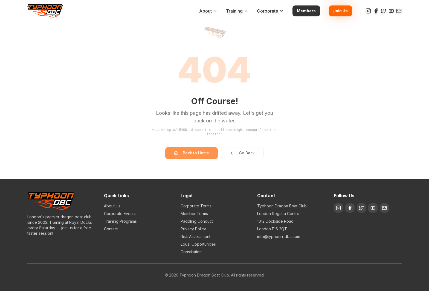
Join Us (340, 10)
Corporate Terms (196, 206)
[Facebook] (376, 11)
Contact (111, 229)
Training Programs (120, 221)
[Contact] (399, 11)
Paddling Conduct (197, 221)
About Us (112, 206)
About (208, 11)
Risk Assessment (195, 236)
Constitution (191, 251)
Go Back (242, 156)
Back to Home (191, 156)
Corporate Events (120, 213)
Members (306, 10)
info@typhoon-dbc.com (278, 236)
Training (237, 11)
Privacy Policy (193, 229)
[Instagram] (368, 11)
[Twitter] (383, 11)
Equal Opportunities (198, 244)
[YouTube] (391, 11)
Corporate (270, 11)
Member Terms (194, 213)
